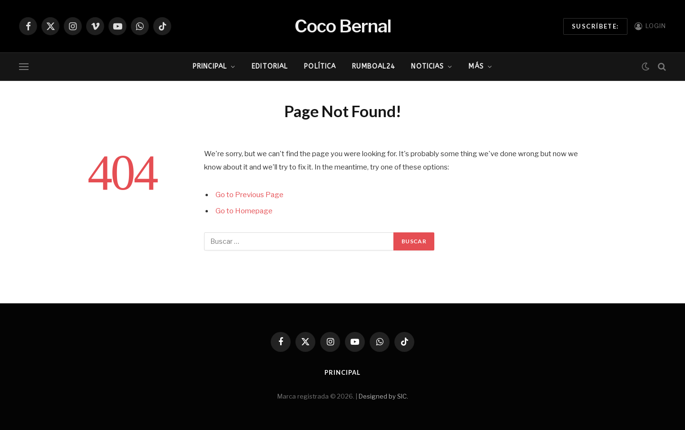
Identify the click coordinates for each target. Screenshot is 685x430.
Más (476, 66)
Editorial (270, 66)
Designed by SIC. (383, 396)
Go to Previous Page (249, 194)
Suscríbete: (595, 26)
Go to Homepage (244, 211)
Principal (210, 66)
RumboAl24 (373, 66)
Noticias (427, 66)
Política (320, 66)
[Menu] (24, 67)
